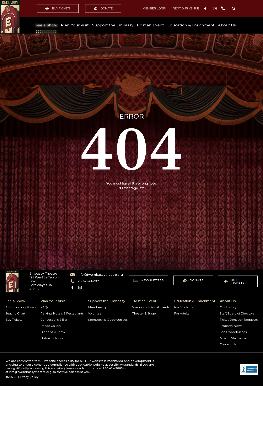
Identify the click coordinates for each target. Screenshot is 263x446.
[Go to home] (10, 17)
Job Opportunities (233, 332)
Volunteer (95, 313)
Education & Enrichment (191, 25)
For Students (183, 307)
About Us (227, 25)
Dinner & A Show (52, 332)
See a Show (46, 25)
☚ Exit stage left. (131, 188)
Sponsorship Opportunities (107, 319)
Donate (103, 8)
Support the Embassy (112, 25)
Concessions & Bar (53, 319)
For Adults (181, 313)
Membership (97, 307)
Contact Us (228, 344)
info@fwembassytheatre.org (94, 274)
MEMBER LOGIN (154, 8)
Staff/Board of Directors (237, 313)
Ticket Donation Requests (239, 319)
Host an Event (150, 25)
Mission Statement (233, 338)
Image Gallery (50, 326)
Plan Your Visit (75, 25)
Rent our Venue (186, 8)
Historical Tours (51, 338)
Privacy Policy (28, 377)
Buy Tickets (57, 8)
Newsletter (148, 280)
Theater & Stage (144, 313)
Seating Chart (15, 313)
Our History (228, 307)
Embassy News (231, 326)
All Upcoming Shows (20, 307)
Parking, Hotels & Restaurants (61, 313)
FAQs (44, 307)
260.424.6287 (84, 281)
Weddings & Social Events (150, 307)
